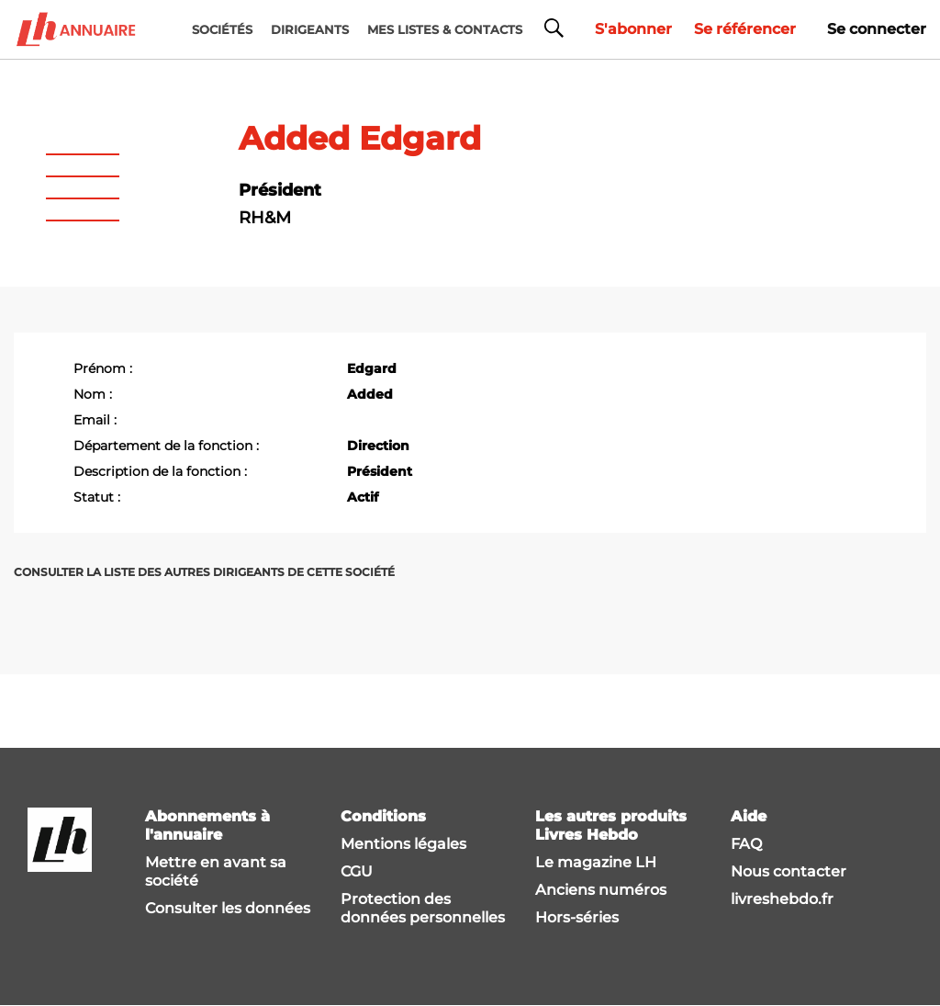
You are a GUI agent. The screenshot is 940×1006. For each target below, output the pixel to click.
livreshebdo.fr (782, 899)
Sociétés (222, 29)
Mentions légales (403, 844)
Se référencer (745, 29)
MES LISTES (444, 29)
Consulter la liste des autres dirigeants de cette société (204, 572)
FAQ (746, 844)
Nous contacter (788, 871)
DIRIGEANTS (310, 29)
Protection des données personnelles (423, 908)
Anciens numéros (600, 890)
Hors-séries (577, 917)
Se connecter (876, 29)
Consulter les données (227, 908)
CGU (357, 871)
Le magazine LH (595, 862)
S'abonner (633, 29)
